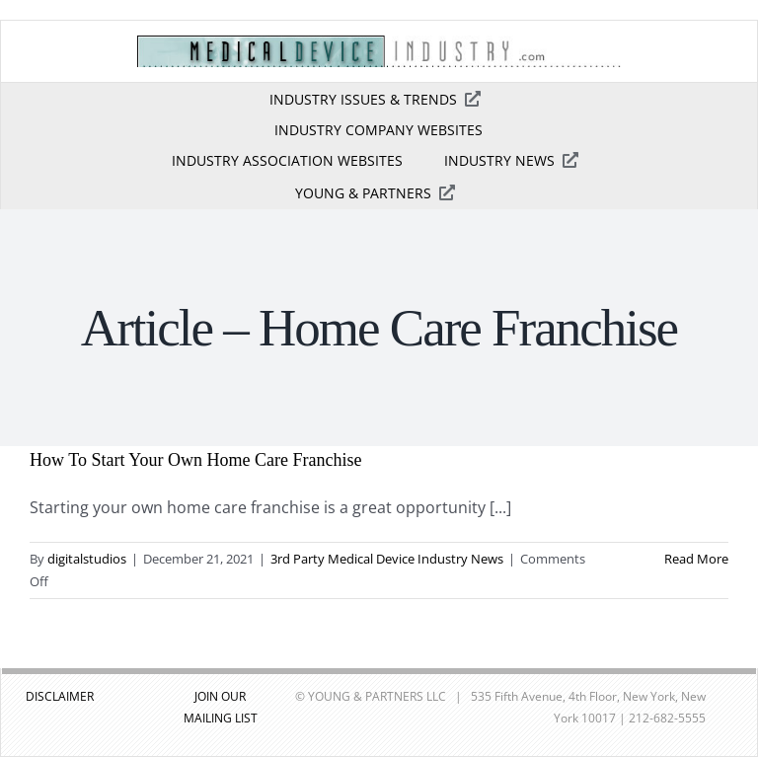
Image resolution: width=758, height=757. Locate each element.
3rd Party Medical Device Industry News (386, 559)
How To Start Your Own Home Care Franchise (195, 460)
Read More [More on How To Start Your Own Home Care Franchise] (696, 559)
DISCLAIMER (60, 696)
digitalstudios (86, 559)
